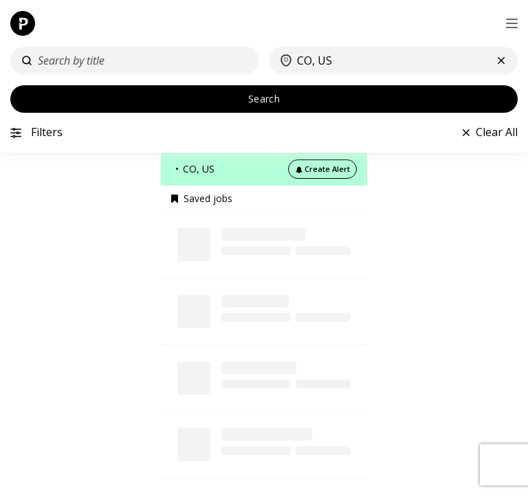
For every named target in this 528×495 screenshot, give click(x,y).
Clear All (497, 132)
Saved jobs (201, 198)
